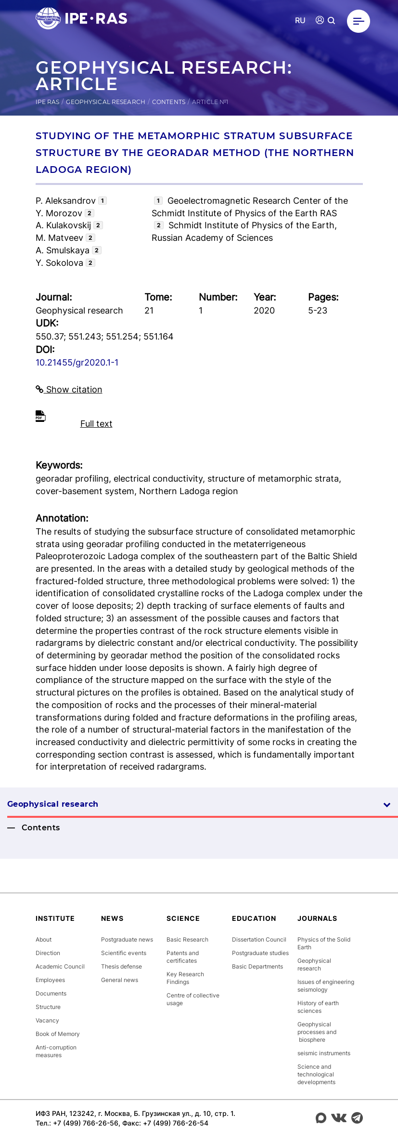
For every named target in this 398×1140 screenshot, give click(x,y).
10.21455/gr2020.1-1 (77, 362)
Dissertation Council (259, 939)
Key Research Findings (185, 977)
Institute (55, 918)
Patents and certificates (183, 956)
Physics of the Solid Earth (323, 943)
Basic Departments (257, 966)
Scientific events (123, 953)
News (112, 918)
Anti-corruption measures (56, 1051)
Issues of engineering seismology (325, 985)
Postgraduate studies (260, 953)
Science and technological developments (316, 1074)
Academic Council (60, 966)
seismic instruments (323, 1053)
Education (254, 918)
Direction (48, 953)
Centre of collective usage (193, 999)
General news (119, 979)
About (43, 939)
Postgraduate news (127, 939)
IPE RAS (48, 101)
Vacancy (47, 1020)
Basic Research (187, 939)
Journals (317, 918)
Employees (50, 979)
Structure (48, 1006)
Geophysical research (105, 101)
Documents (51, 993)
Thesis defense (121, 966)
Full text (96, 424)
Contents (168, 101)
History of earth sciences (318, 1006)
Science (183, 918)
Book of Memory (58, 1033)
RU (300, 20)
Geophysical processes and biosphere (316, 1032)
